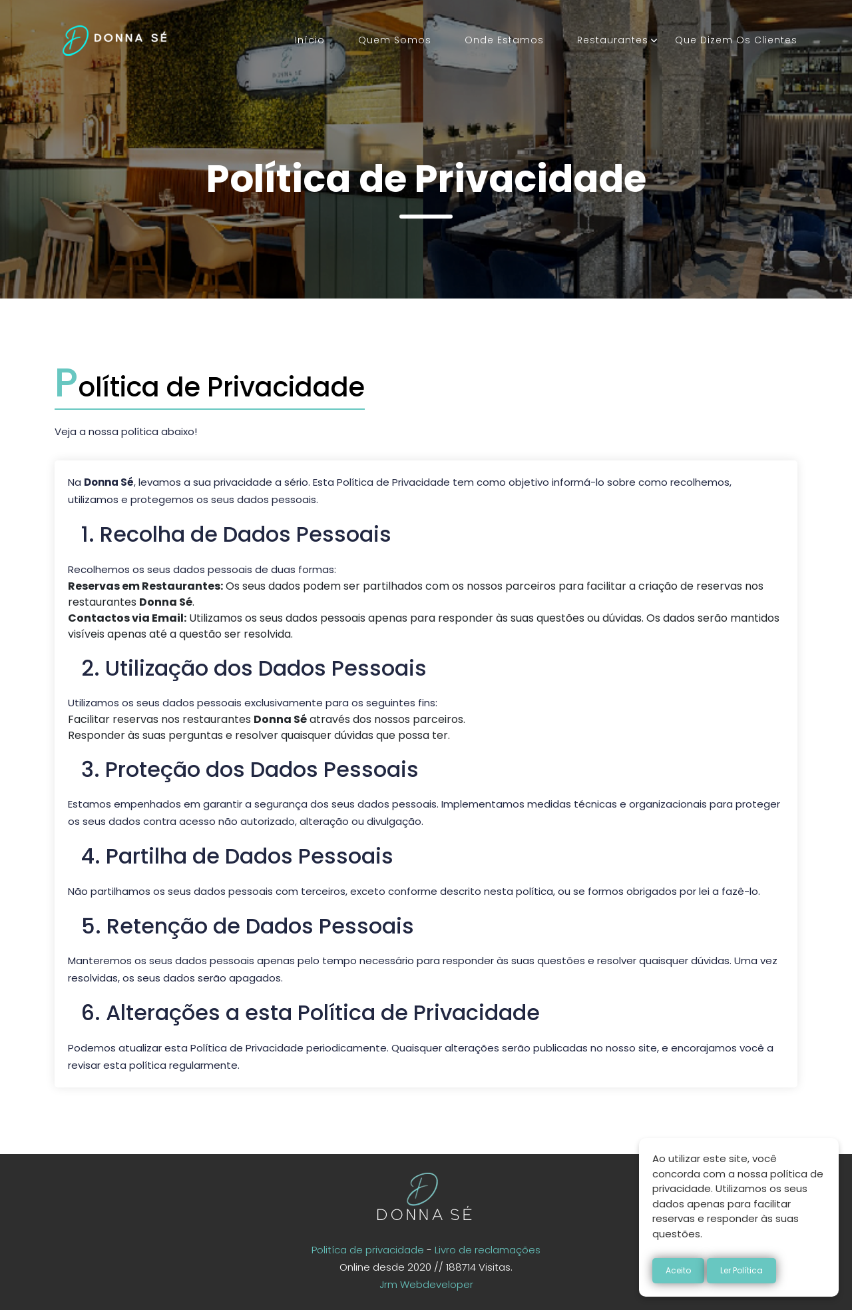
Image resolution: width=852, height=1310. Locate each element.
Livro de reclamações (487, 1250)
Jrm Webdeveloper (426, 1284)
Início (310, 40)
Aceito (678, 1270)
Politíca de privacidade (368, 1250)
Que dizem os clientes (736, 40)
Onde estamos (504, 40)
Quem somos (394, 40)
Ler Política (741, 1270)
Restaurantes (612, 40)
